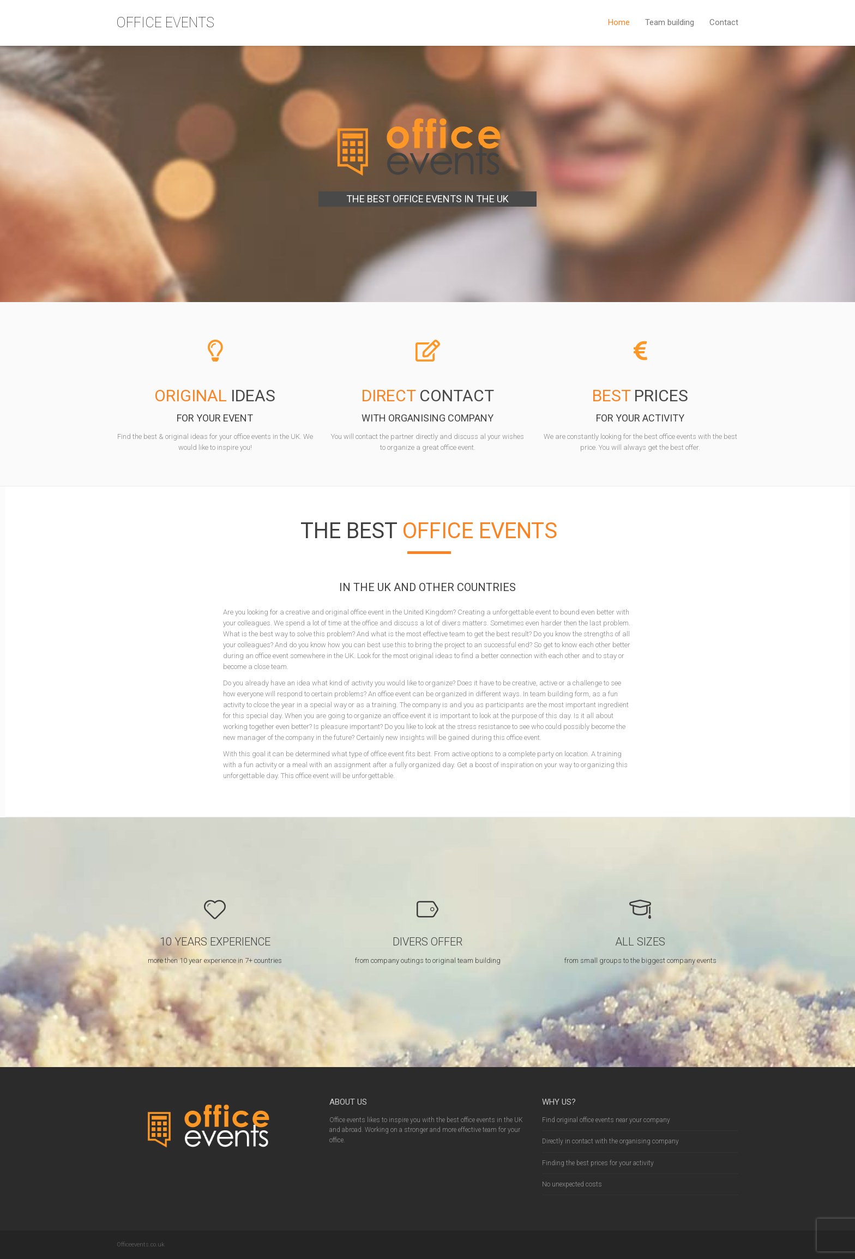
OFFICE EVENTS (165, 23)
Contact (723, 22)
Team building (669, 22)
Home (619, 22)
